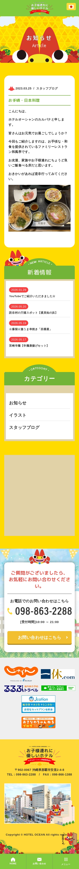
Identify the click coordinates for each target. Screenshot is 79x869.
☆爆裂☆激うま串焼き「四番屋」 (30, 329)
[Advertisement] (39, 494)
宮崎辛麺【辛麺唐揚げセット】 (29, 345)
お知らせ (17, 403)
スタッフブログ (24, 427)
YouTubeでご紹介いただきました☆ (32, 296)
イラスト (17, 415)
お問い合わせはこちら (39, 637)
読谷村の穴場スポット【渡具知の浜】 (33, 312)
